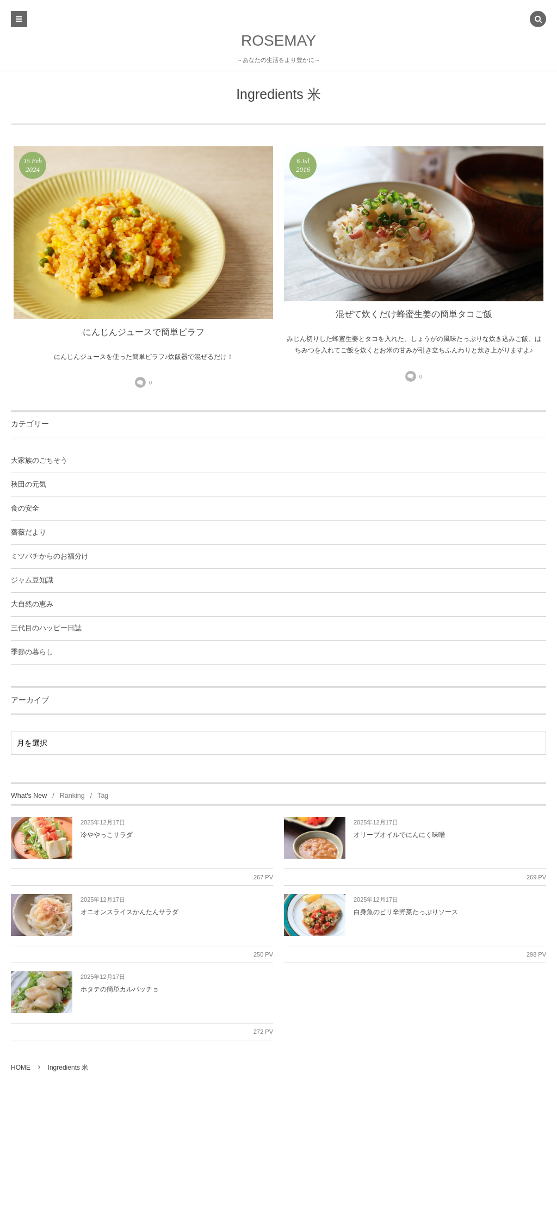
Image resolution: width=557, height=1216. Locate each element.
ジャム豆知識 (32, 580)
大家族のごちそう (39, 460)
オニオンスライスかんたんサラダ (129, 912)
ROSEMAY (278, 40)
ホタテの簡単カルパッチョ (120, 989)
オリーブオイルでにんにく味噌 (399, 835)
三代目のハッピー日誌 (46, 628)
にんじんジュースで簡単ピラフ (144, 332)
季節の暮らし (32, 652)
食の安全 (25, 508)
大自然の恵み (32, 604)
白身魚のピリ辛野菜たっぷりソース (406, 912)
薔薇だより (28, 532)
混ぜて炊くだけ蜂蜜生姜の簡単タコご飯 (414, 314)
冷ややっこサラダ (107, 835)
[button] (538, 20)
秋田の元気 (28, 484)
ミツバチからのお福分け (50, 556)
